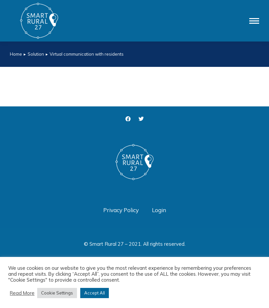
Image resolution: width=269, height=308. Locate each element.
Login (159, 210)
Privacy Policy (121, 210)
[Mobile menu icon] (254, 21)
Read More (22, 293)
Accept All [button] (94, 292)
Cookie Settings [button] (57, 292)
